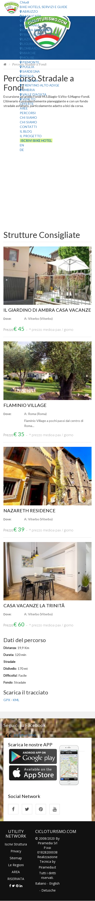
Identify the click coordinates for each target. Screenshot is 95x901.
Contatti (28, 127)
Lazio (26, 39)
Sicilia (27, 76)
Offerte (27, 104)
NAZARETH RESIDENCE (29, 510)
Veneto (27, 99)
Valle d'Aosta (33, 94)
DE (22, 150)
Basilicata (30, 16)
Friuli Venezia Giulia (39, 34)
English (54, 883)
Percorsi (28, 113)
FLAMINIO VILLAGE (24, 405)
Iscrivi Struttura (16, 844)
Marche (28, 53)
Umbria (27, 90)
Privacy (16, 851)
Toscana (29, 81)
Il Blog (26, 131)
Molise (27, 57)
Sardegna (30, 71)
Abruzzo (29, 11)
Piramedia (46, 867)
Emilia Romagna (35, 30)
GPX (6, 700)
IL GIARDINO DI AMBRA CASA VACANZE (47, 310)
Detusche (48, 890)
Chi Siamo (28, 117)
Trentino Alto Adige (39, 85)
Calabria (29, 21)
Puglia (27, 67)
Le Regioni (16, 865)
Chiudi (24, 2)
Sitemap (16, 858)
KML (16, 700)
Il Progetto (31, 136)
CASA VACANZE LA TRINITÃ (34, 605)
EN (22, 145)
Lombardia (30, 48)
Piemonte (29, 62)
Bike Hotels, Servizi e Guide (43, 7)
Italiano (40, 883)
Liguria (27, 44)
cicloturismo (25, 734)
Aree (24, 108)
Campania (30, 25)
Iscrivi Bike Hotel (36, 140)
